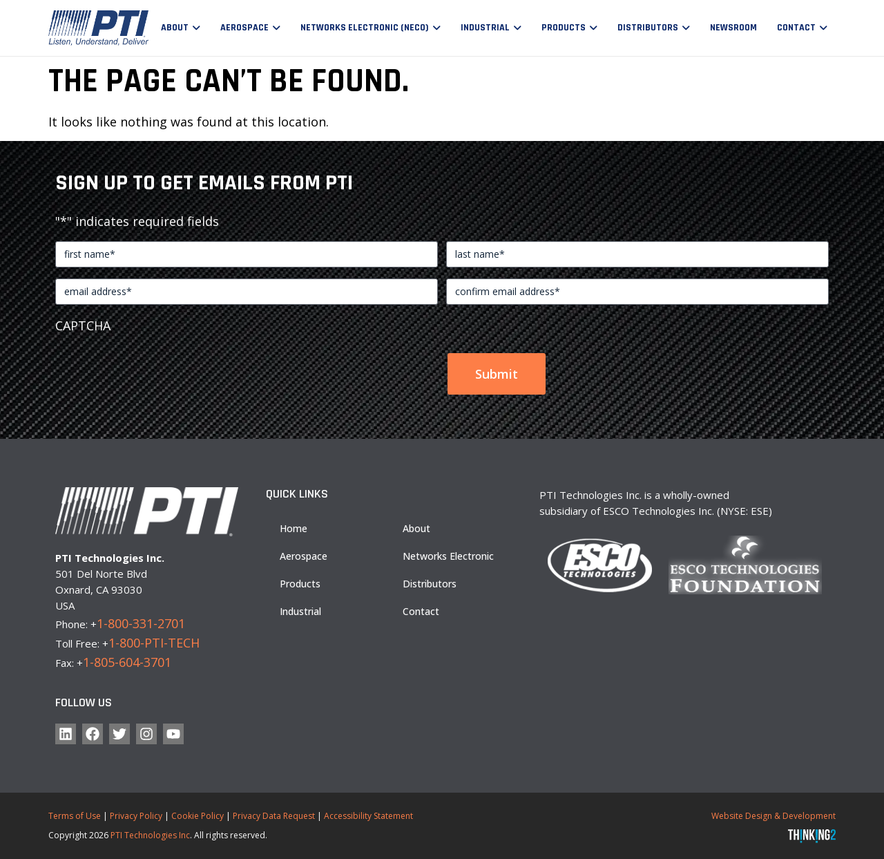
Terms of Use (74, 816)
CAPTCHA (82, 325)
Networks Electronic (448, 556)
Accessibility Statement (368, 816)
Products (563, 27)
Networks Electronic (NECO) (364, 27)
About (175, 27)
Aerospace (244, 27)
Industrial (485, 27)
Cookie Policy (197, 816)
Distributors (647, 27)
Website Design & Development (773, 816)
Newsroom (733, 27)
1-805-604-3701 (127, 662)
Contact (796, 27)
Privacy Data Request (274, 816)
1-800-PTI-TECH (154, 642)
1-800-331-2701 (141, 623)
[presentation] (160, 368)
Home (293, 528)
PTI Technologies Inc (150, 835)
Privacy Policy (136, 816)
